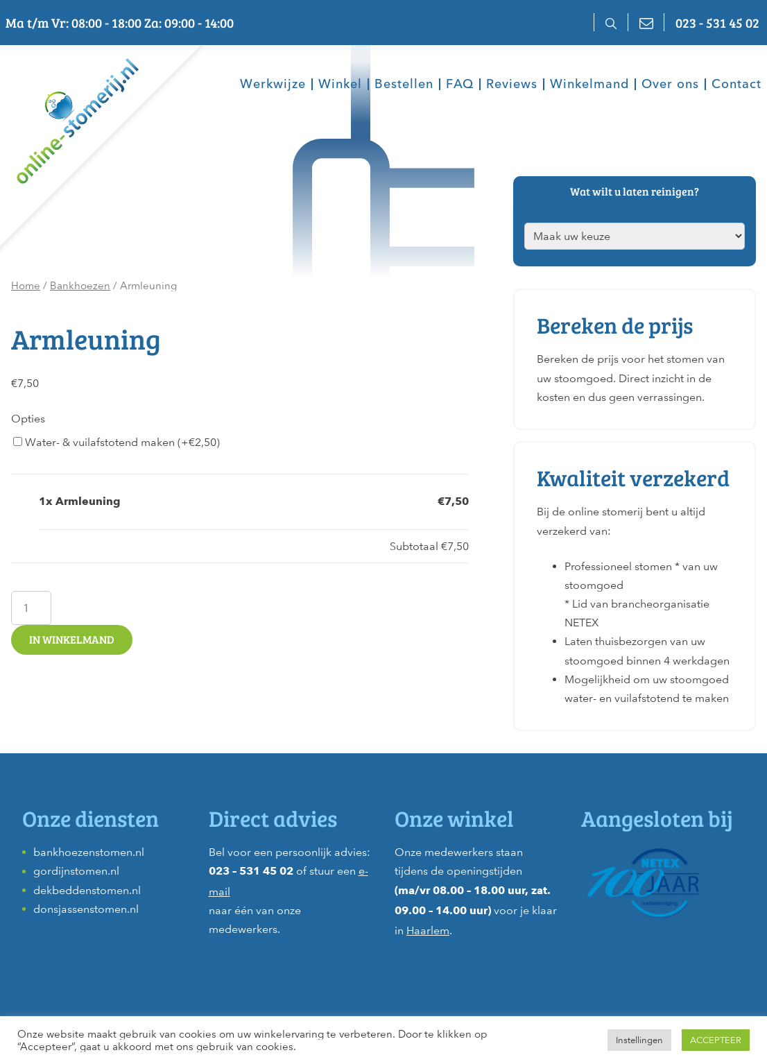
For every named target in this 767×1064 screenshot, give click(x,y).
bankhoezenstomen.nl (88, 852)
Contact (736, 84)
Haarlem (427, 930)
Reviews (511, 84)
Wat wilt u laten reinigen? (634, 191)
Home (25, 286)
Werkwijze (273, 84)
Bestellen (403, 84)
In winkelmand (71, 639)
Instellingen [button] (639, 1040)
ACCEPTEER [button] (715, 1040)
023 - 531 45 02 (717, 22)
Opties (28, 418)
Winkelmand (589, 84)
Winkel (340, 84)
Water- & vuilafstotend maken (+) (116, 442)
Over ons (670, 84)
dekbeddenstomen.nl (87, 890)
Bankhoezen (80, 286)
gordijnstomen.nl (76, 870)
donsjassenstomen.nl (86, 909)
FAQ (460, 84)
